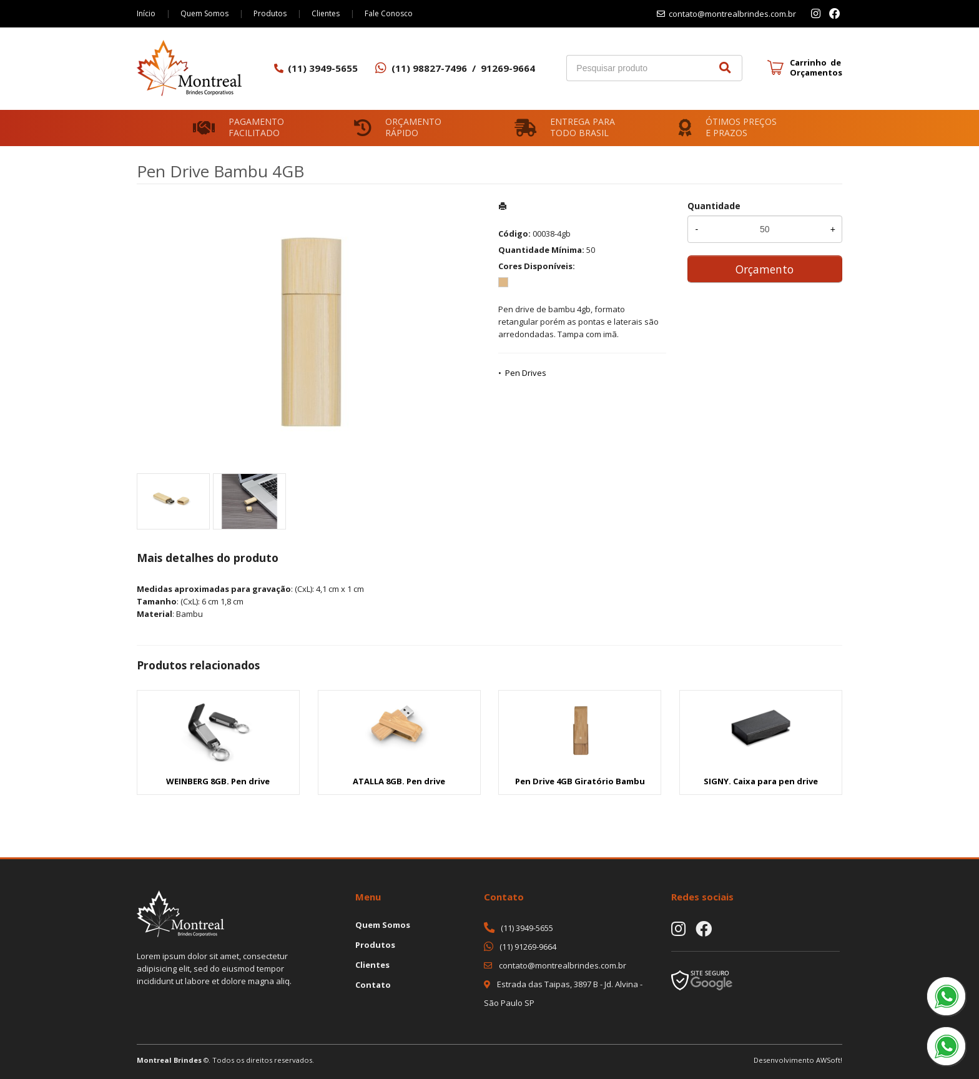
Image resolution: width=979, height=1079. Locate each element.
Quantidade (713, 206)
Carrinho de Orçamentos (816, 67)
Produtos (270, 13)
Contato (373, 984)
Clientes (326, 13)
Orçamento (764, 269)
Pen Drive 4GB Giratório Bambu (580, 781)
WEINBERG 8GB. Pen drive (218, 781)
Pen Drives (525, 372)
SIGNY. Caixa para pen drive (761, 781)
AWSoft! (829, 1060)
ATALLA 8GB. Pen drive (399, 781)
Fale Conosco (389, 13)
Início (146, 13)
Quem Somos (204, 13)
